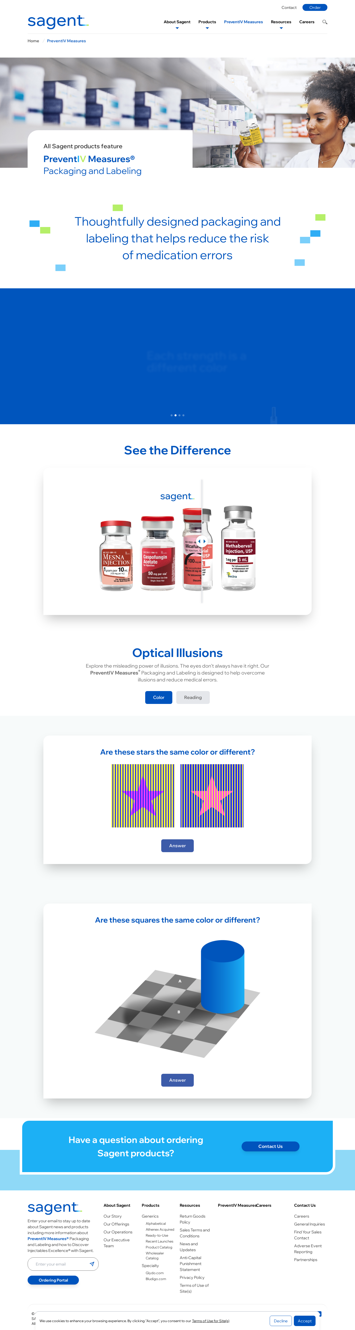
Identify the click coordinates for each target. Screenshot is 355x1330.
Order (315, 7)
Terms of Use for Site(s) (210, 1321)
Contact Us (305, 1205)
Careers (263, 1205)
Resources (190, 1205)
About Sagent (117, 1205)
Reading (193, 697)
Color (158, 697)
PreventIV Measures (66, 40)
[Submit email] (91, 1264)
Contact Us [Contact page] (270, 1158)
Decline (281, 1320)
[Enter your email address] (59, 1264)
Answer (177, 845)
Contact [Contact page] (289, 7)
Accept (305, 1320)
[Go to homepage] (55, 1208)
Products (151, 1205)
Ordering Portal (53, 1280)
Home (33, 40)
